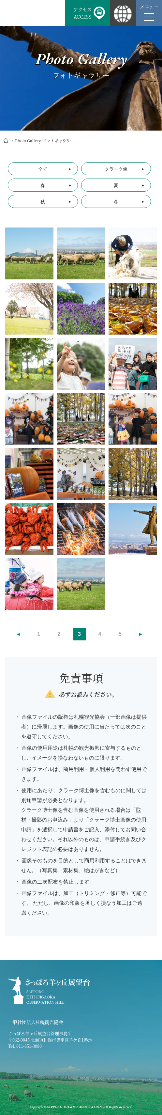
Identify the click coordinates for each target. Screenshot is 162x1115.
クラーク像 (116, 169)
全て (42, 169)
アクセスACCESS (82, 13)
